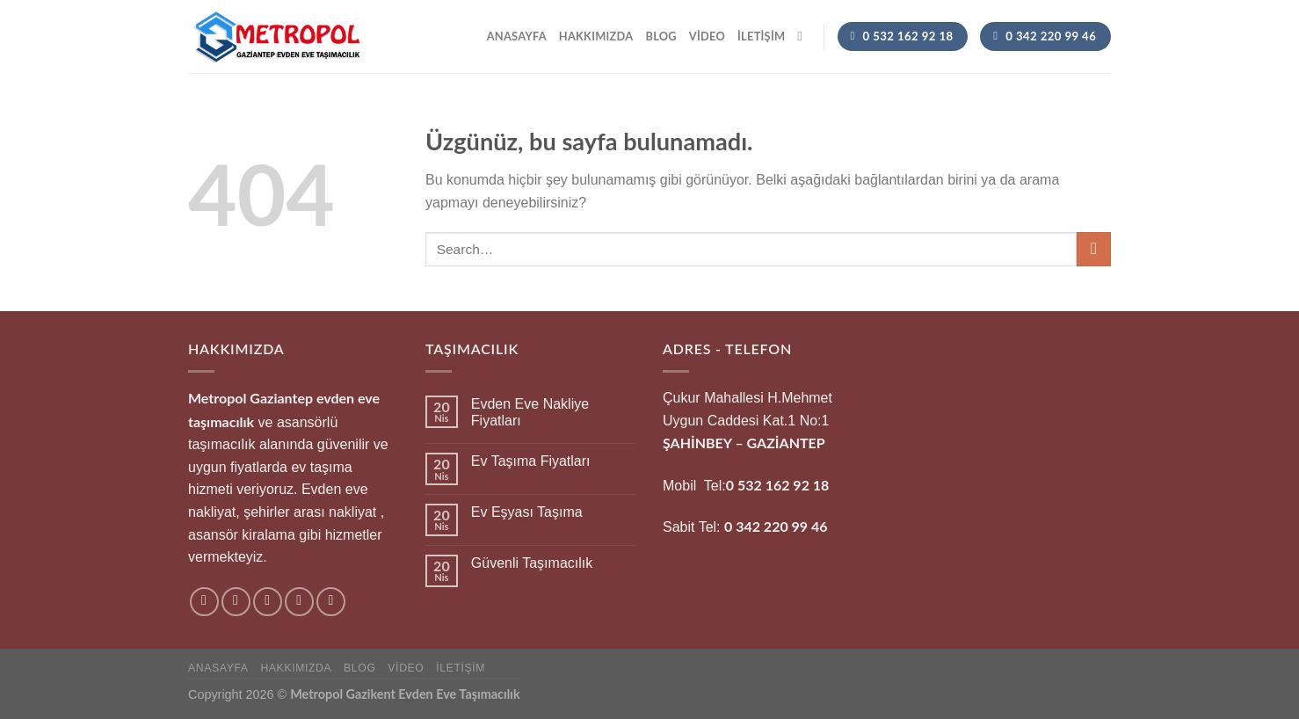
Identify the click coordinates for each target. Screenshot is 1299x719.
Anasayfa (517, 36)
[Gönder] (1094, 249)
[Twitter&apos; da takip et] (267, 601)
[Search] (803, 36)
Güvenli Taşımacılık (531, 563)
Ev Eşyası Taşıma (527, 512)
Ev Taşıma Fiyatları (531, 461)
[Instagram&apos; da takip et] (235, 601)
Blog (660, 36)
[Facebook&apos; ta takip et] (204, 601)
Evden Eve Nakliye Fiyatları (530, 412)
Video (707, 36)
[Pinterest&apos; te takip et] (330, 601)
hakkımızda (596, 36)
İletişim (761, 36)
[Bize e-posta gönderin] (299, 601)
